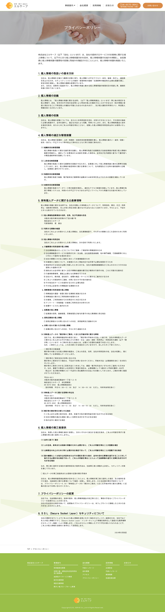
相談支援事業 (59, 583)
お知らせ (127, 563)
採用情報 (109, 563)
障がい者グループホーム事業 (64, 586)
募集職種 (109, 574)
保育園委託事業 (59, 568)
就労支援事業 (59, 580)
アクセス (85, 574)
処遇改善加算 (111, 578)
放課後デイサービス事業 (63, 576)
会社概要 (86, 563)
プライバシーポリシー (41, 549)
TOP (28, 549)
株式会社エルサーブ (35, 563)
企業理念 (109, 568)
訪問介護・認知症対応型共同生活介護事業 (65, 572)
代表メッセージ (88, 568)
